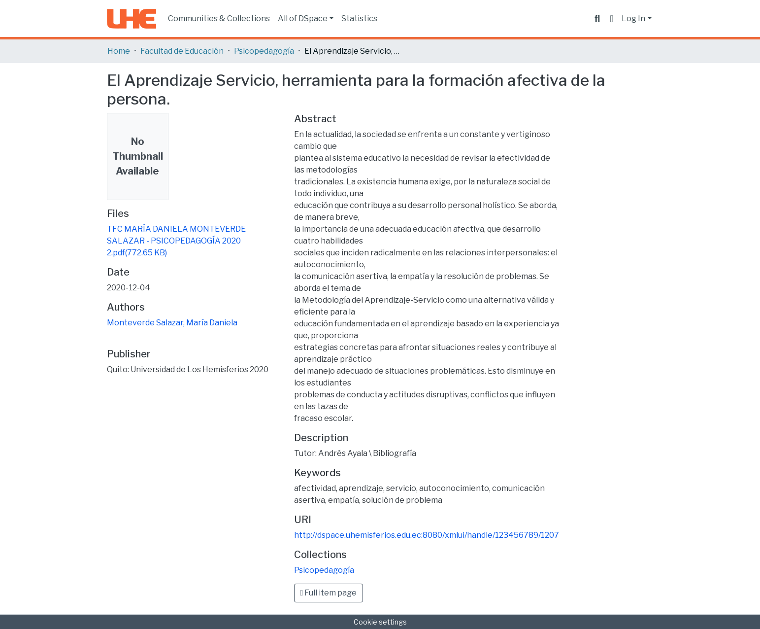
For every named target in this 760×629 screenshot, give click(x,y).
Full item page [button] (328, 592)
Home (118, 51)
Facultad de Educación (182, 51)
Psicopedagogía (264, 51)
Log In (633, 18)
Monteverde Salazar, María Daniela (172, 322)
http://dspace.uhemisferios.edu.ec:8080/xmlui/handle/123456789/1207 (426, 535)
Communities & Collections (219, 18)
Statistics (359, 18)
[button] (611, 19)
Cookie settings (380, 622)
